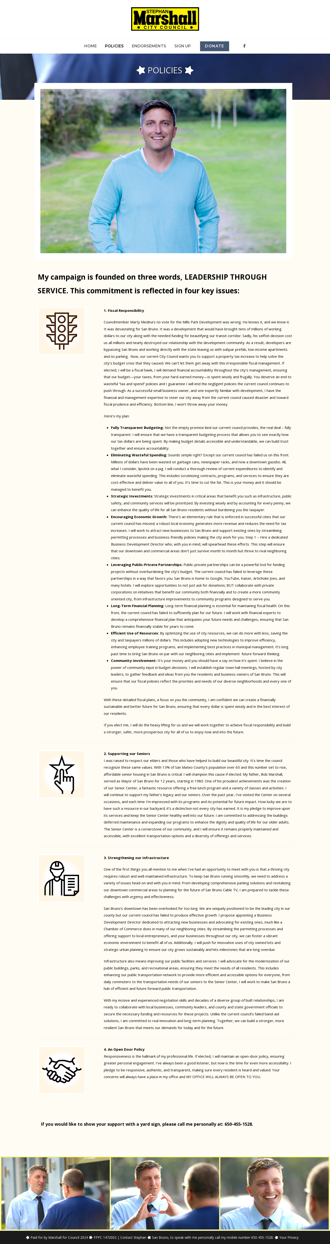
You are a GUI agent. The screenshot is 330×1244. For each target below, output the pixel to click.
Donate (214, 46)
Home (90, 46)
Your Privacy (289, 1237)
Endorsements (149, 46)
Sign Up (182, 46)
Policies (114, 46)
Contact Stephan (133, 1237)
